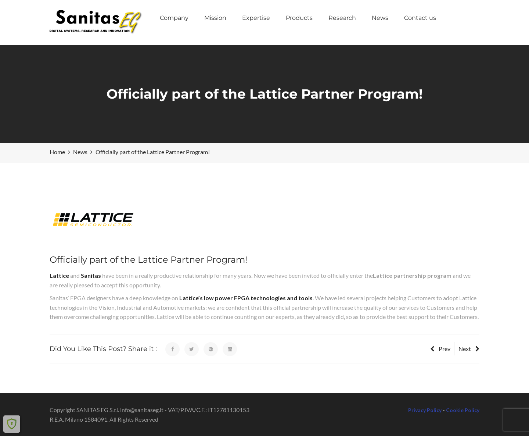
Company (174, 17)
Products (299, 17)
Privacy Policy (425, 410)
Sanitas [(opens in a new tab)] (91, 275)
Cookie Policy (462, 410)
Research (342, 17)
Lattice (59, 275)
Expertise (256, 17)
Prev (440, 348)
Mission (215, 17)
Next (468, 348)
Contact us (420, 17)
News (380, 17)
